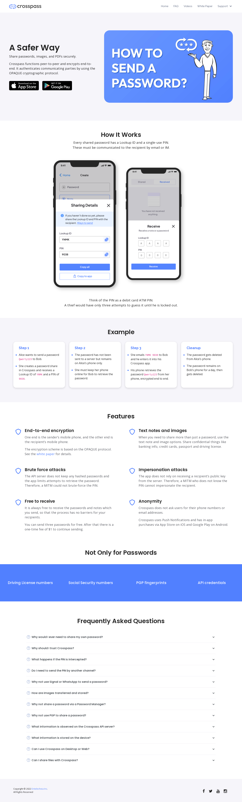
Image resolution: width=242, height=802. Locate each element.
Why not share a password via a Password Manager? (124, 704)
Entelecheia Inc (39, 788)
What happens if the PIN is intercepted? (124, 659)
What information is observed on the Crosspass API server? (124, 727)
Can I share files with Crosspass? (124, 760)
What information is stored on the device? (124, 738)
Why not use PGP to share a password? (124, 715)
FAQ (175, 6)
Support (223, 6)
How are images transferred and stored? (124, 693)
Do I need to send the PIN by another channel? (124, 671)
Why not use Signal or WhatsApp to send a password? (124, 682)
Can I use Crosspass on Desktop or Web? (124, 749)
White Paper (204, 6)
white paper (46, 454)
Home (164, 6)
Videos (188, 6)
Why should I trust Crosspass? (124, 648)
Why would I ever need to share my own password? (124, 637)
